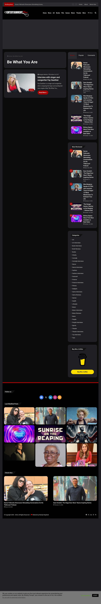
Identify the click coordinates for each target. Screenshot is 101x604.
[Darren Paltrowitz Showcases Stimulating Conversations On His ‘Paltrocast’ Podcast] (76, 65)
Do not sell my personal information (13, 597)
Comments (91, 55)
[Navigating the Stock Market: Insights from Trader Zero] (81, 433)
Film (62, 13)
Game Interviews (77, 292)
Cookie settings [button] (86, 595)
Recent (72, 55)
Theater (78, 13)
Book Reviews (76, 249)
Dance (74, 264)
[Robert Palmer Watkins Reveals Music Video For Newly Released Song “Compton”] (19, 452)
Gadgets (74, 288)
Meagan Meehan (43, 74)
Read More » (43, 92)
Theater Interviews (77, 331)
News (49, 13)
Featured (74, 276)
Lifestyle (74, 304)
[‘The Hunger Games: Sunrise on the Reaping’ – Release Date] (76, 118)
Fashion (74, 270)
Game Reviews (76, 295)
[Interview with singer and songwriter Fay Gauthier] (21, 83)
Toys (73, 337)
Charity (74, 255)
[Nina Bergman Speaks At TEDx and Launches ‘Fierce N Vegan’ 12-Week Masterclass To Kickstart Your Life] (76, 98)
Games (67, 13)
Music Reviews (76, 313)
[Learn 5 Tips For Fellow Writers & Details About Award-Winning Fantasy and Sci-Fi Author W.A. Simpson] (50, 455)
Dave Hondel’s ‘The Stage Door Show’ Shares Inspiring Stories (72, 503)
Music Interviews (77, 310)
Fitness (74, 285)
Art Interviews (76, 242)
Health (74, 301)
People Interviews (77, 322)
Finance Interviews (77, 282)
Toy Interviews (76, 334)
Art (54, 13)
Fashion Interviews (77, 273)
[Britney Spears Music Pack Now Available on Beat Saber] (76, 130)
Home (80, 4)
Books (58, 13)
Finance (74, 279)
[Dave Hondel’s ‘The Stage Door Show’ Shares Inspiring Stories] (76, 85)
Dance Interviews (77, 267)
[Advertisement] (51, 34)
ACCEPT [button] (95, 595)
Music (73, 13)
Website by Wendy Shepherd (41, 515)
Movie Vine (93, 4)
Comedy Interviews (78, 261)
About (86, 4)
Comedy (74, 258)
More (84, 13)
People (74, 319)
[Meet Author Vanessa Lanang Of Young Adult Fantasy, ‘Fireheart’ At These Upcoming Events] (81, 455)
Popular (81, 55)
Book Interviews (77, 246)
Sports (74, 325)
